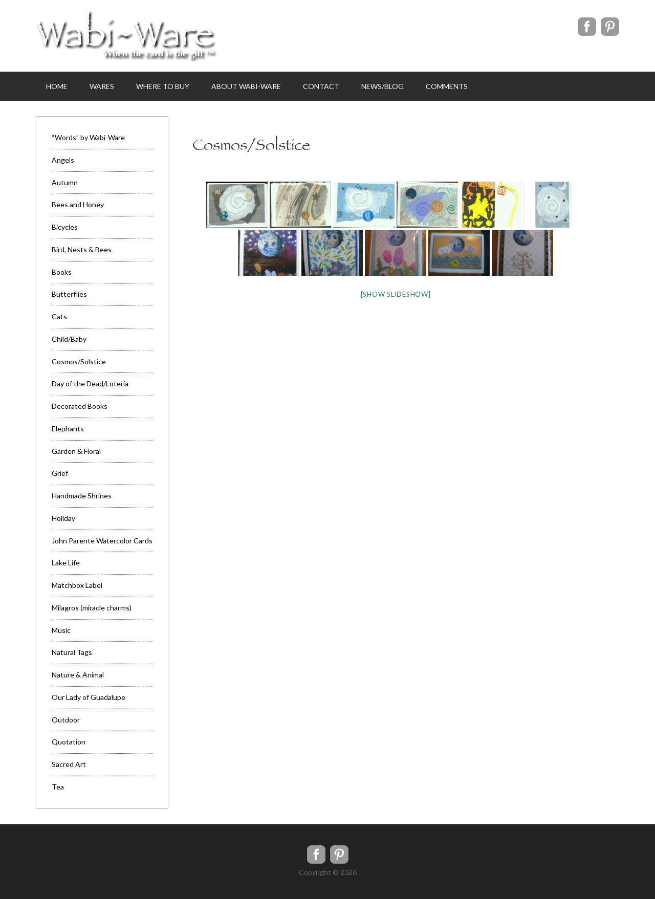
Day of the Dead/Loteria (90, 383)
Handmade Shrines (82, 495)
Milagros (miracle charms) (92, 607)
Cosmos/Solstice (79, 361)
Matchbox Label (77, 585)
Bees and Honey (78, 204)
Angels (63, 160)
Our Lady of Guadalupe (88, 697)
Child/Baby (69, 339)
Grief (60, 473)
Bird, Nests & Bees (82, 249)
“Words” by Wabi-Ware (88, 137)
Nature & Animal (78, 674)
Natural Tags (72, 652)
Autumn (65, 182)
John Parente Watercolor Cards (102, 540)
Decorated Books (79, 406)
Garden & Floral (76, 451)
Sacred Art (69, 764)
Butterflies (69, 294)
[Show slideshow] (396, 294)
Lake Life (66, 562)
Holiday (63, 518)
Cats (59, 316)
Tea (58, 786)
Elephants (68, 428)
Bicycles (65, 227)
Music (61, 630)
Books (62, 272)
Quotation (68, 741)
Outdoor (66, 719)
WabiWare (126, 35)
